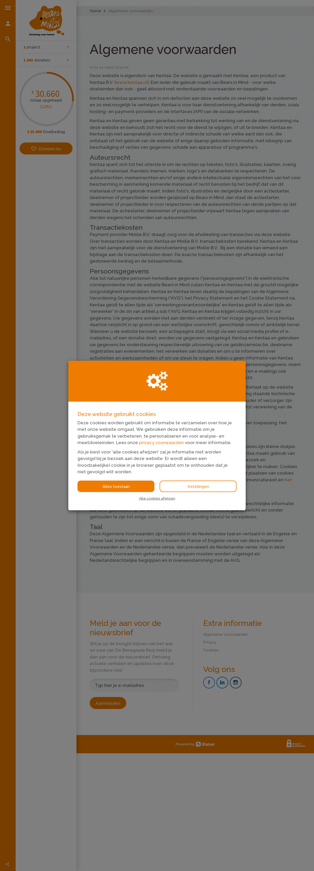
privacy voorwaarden (161, 442)
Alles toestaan (116, 486)
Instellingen (198, 486)
